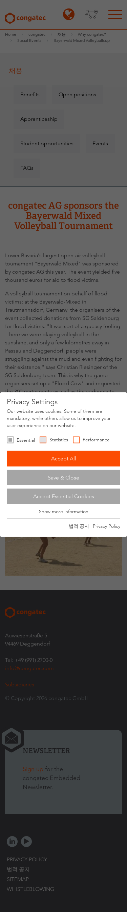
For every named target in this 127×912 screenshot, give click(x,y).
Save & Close (63, 477)
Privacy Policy (106, 526)
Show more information (63, 511)
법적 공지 (79, 526)
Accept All (63, 458)
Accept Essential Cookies (63, 496)
